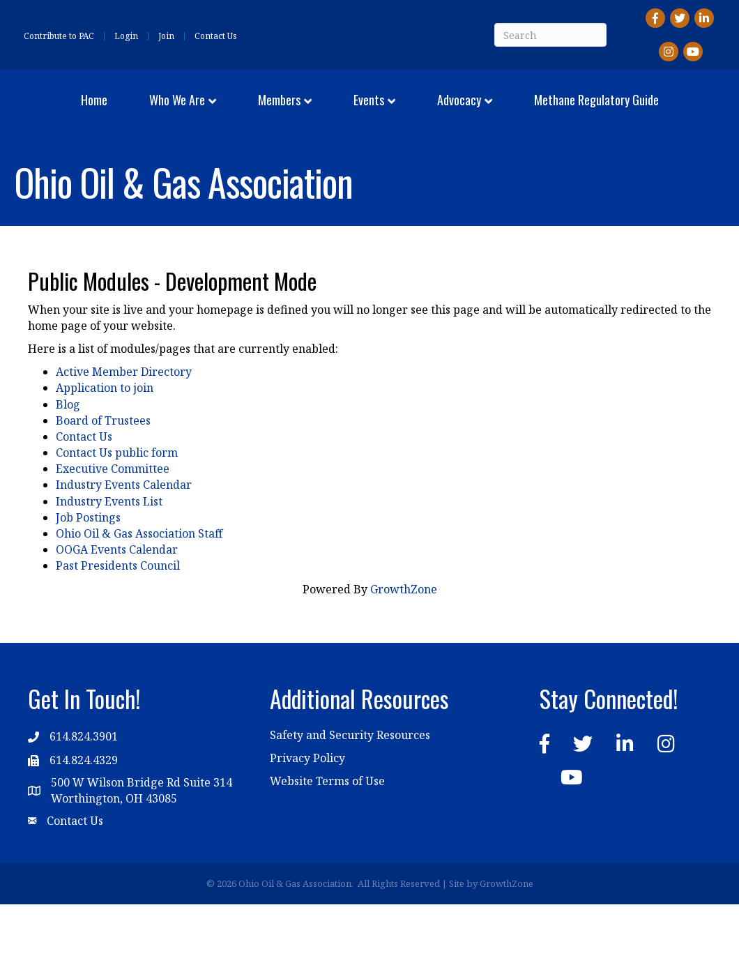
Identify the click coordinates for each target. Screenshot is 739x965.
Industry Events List (109, 562)
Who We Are (176, 110)
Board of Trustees (103, 481)
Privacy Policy (307, 819)
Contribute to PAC (59, 36)
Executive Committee (112, 530)
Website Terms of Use (327, 842)
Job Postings (88, 578)
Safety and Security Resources (350, 795)
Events (536, 110)
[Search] (550, 35)
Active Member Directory (124, 433)
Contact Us (216, 36)
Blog (68, 465)
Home (93, 110)
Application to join (104, 449)
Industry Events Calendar (124, 546)
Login (126, 36)
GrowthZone (403, 650)
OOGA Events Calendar (117, 610)
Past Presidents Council (118, 627)
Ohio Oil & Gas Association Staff (139, 594)
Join (166, 36)
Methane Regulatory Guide (369, 162)
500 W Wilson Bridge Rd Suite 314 (141, 843)
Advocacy (626, 110)
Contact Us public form (117, 514)
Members (278, 110)
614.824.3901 (83, 797)
